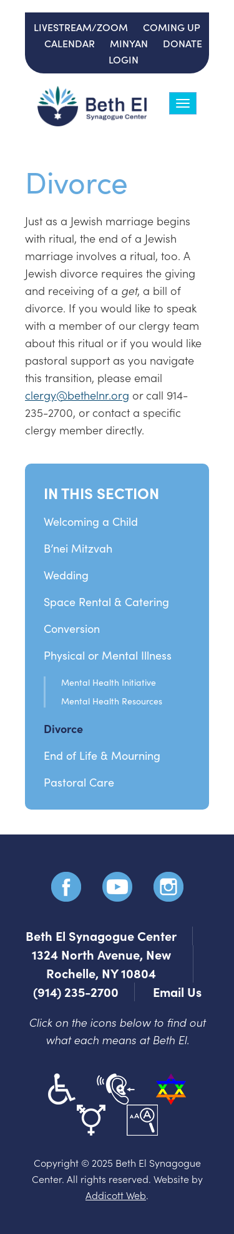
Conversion (72, 628)
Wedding (66, 575)
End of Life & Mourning (102, 755)
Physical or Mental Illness (108, 655)
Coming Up (171, 27)
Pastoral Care (79, 782)
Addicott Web (115, 1195)
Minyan (129, 43)
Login (124, 59)
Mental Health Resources (111, 701)
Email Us (177, 991)
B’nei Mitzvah (78, 548)
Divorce (63, 728)
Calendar (69, 43)
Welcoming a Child (91, 521)
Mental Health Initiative (108, 682)
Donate (182, 43)
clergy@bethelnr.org (77, 395)
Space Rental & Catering (106, 601)
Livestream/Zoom (81, 27)
